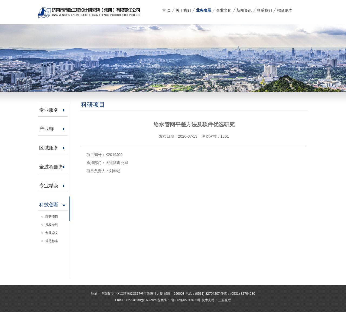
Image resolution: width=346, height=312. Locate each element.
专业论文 (51, 233)
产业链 (46, 129)
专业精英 (49, 185)
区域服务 (49, 148)
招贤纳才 (284, 10)
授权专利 (51, 225)
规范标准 (51, 241)
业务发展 (203, 10)
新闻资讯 (244, 10)
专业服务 (49, 110)
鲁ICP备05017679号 (185, 300)
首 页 (166, 10)
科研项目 (51, 217)
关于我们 (183, 10)
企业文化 (223, 10)
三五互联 (224, 300)
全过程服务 (51, 166)
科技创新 (49, 204)
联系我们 (264, 10)
